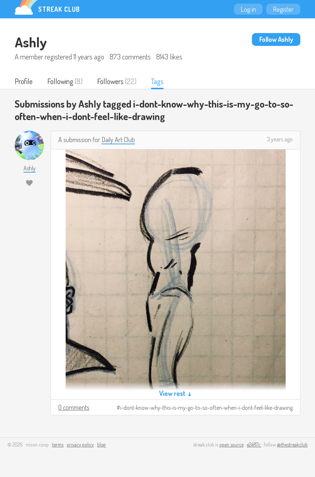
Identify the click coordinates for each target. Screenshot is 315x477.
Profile (24, 81)
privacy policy (80, 444)
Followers (110, 81)
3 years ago (280, 139)
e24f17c (254, 444)
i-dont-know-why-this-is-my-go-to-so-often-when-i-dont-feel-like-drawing (206, 407)
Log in (248, 9)
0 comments (73, 407)
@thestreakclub (292, 444)
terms (57, 444)
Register (283, 9)
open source (231, 444)
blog (101, 444)
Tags (157, 81)
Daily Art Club (118, 139)
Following (60, 81)
